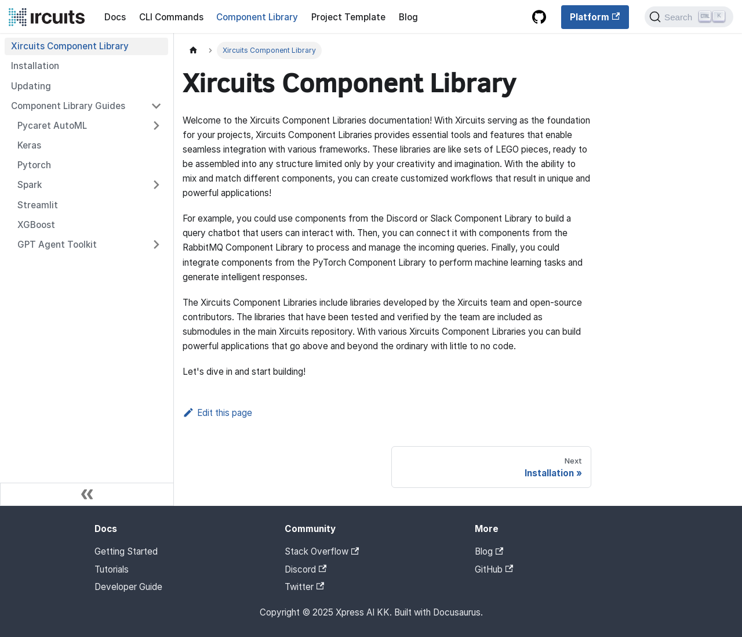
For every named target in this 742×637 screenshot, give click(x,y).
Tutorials (111, 569)
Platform (595, 17)
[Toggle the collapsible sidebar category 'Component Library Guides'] (156, 105)
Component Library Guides (68, 105)
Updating (31, 86)
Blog (408, 17)
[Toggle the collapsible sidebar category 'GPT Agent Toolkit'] (156, 244)
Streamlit (37, 205)
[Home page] (193, 50)
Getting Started (126, 551)
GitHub (494, 569)
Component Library (257, 17)
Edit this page (217, 412)
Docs (115, 17)
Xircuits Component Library (70, 46)
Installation (35, 65)
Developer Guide (128, 586)
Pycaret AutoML (52, 125)
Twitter (304, 586)
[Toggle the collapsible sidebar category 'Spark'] (156, 185)
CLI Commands (171, 17)
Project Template (348, 17)
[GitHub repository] (538, 17)
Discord (305, 569)
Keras (29, 145)
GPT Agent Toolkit (57, 244)
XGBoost (36, 224)
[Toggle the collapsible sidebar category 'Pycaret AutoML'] (156, 125)
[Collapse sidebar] (87, 494)
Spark (29, 184)
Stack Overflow (322, 551)
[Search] (689, 16)
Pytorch (34, 165)
